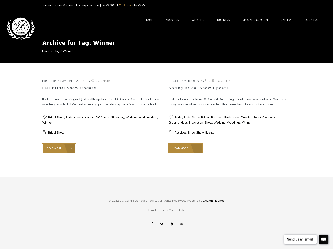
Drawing (246, 117)
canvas (79, 117)
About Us (172, 20)
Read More (59, 148)
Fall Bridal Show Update (69, 88)
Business (223, 20)
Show (208, 122)
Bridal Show (56, 117)
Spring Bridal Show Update (199, 88)
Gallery (286, 20)
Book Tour (312, 20)
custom (90, 117)
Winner (68, 51)
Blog (56, 51)
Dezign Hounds (213, 201)
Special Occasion (255, 20)
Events (209, 132)
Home (149, 20)
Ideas (184, 122)
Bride (69, 117)
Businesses (232, 117)
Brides (205, 117)
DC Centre (102, 81)
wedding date (148, 117)
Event (257, 117)
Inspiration (196, 122)
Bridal (178, 117)
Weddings (233, 122)
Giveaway (117, 117)
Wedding (198, 20)
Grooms (174, 122)
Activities (180, 132)
